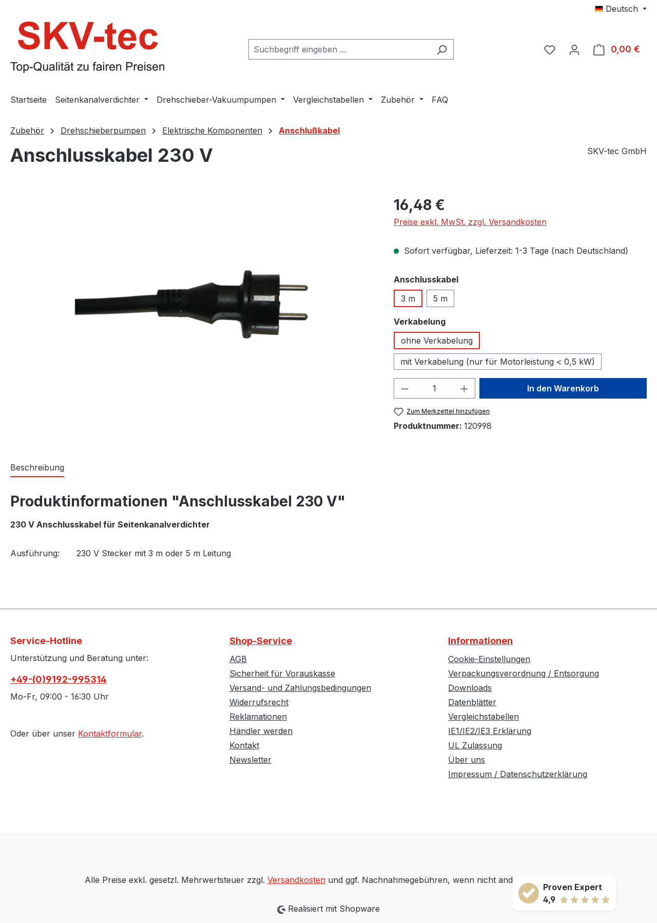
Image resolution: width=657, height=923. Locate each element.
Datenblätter (472, 702)
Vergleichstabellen (483, 716)
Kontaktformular (110, 733)
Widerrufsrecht (258, 702)
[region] (191, 304)
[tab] (37, 468)
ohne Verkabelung (437, 340)
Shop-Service (260, 640)
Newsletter (250, 760)
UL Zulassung (475, 745)
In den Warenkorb (563, 388)
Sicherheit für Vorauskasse (282, 673)
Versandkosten (296, 880)
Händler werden (261, 731)
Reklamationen (258, 716)
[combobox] (339, 49)
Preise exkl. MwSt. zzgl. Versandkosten (470, 222)
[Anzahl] (434, 388)
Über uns (466, 760)
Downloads (470, 688)
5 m (440, 298)
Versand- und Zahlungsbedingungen (300, 688)
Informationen (480, 640)
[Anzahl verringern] (404, 388)
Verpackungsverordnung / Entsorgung (523, 673)
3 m (408, 298)
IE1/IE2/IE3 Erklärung (489, 731)
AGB (238, 659)
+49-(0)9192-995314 (58, 679)
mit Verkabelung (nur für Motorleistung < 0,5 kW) (497, 361)
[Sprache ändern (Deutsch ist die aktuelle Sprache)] (621, 8)
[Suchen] (442, 49)
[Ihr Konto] (574, 49)
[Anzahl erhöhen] (464, 388)
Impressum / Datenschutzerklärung (517, 774)
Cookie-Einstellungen (489, 659)
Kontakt (244, 745)
